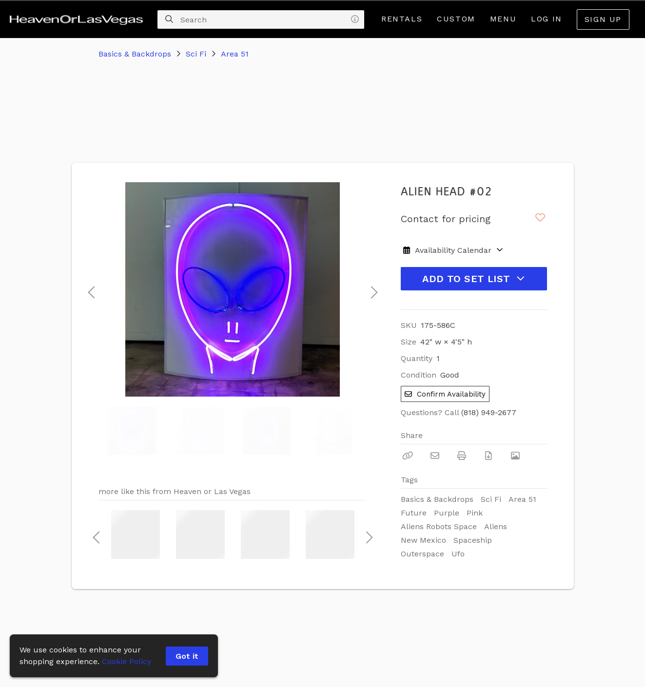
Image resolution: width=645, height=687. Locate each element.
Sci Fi (196, 53)
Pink (475, 512)
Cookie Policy (126, 661)
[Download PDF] (488, 455)
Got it (187, 656)
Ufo (458, 553)
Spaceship (472, 540)
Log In (546, 18)
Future (414, 512)
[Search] (169, 19)
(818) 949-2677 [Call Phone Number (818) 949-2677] (488, 412)
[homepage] (79, 19)
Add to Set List (473, 279)
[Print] (461, 455)
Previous (91, 289)
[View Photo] (515, 455)
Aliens (495, 526)
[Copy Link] (408, 455)
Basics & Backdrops (134, 53)
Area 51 (235, 53)
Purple (446, 512)
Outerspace (422, 553)
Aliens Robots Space (439, 526)
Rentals (401, 18)
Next (371, 289)
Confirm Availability (445, 394)
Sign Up (603, 19)
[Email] (435, 455)
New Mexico (423, 540)
